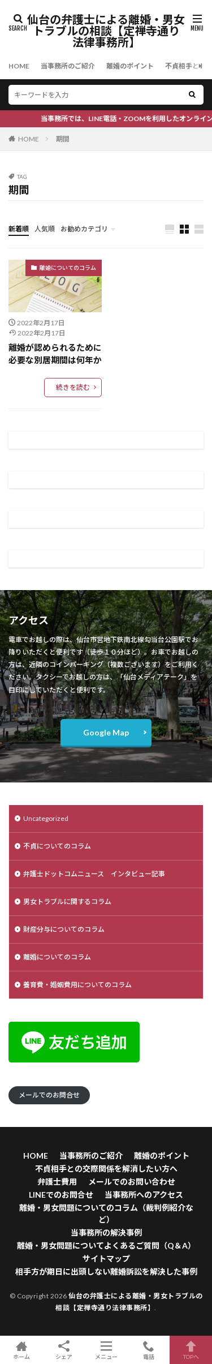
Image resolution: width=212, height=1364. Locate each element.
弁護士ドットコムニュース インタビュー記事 (94, 874)
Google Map (106, 732)
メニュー (106, 1349)
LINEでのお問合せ (61, 1194)
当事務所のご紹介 (68, 66)
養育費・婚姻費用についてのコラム (77, 984)
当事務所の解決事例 (106, 1232)
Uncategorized (45, 818)
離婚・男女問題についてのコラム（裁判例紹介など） (106, 1213)
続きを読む (73, 387)
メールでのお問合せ (49, 1095)
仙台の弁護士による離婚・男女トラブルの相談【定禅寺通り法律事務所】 (106, 31)
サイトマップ (106, 1258)
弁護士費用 (57, 1181)
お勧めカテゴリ (84, 229)
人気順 (44, 229)
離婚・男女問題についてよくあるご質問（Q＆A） (106, 1245)
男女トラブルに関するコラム (67, 901)
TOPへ (191, 1349)
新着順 (18, 229)
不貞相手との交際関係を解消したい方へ (106, 1168)
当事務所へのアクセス (144, 1194)
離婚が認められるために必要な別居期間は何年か (55, 353)
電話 (148, 1349)
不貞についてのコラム (57, 846)
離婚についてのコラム (68, 267)
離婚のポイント (130, 66)
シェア (63, 1350)
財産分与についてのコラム (64, 929)
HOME (18, 66)
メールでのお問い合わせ (131, 1181)
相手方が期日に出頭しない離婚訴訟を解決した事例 (106, 1271)
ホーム (21, 1349)
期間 (63, 139)
